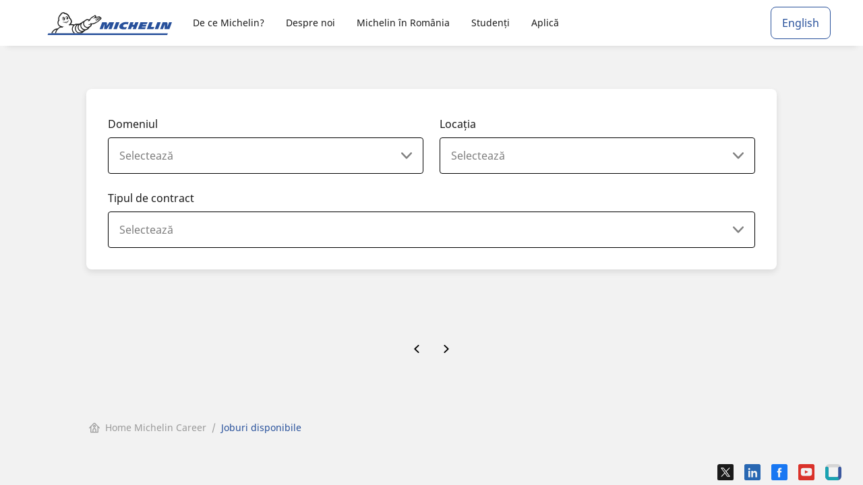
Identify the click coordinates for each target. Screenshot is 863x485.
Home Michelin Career (147, 427)
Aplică (545, 22)
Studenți (490, 22)
